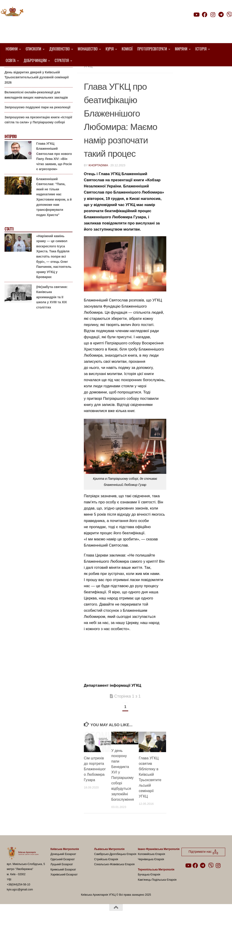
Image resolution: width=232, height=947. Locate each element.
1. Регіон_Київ (97, 73)
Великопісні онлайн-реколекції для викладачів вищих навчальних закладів (36, 118)
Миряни (181, 49)
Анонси (10, 73)
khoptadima (98, 188)
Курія (110, 49)
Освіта (11, 60)
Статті (9, 252)
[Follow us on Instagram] (212, 14)
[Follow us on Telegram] (221, 14)
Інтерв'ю (10, 159)
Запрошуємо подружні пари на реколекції (37, 130)
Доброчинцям (35, 60)
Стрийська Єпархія (106, 882)
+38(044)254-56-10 (18, 907)
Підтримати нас (200, 23)
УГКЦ (88, 89)
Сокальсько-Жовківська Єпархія (114, 887)
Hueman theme (60, 937)
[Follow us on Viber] (229, 14)
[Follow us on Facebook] (204, 14)
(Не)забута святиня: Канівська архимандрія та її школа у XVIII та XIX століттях (52, 320)
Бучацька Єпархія (149, 897)
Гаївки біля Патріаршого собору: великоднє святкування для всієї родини (37, 82)
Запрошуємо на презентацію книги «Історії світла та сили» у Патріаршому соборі (38, 143)
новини (148, 84)
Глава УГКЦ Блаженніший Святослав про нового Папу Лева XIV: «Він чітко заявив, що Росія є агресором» (54, 179)
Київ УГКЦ (129, 84)
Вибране (109, 84)
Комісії (127, 49)
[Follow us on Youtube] (196, 14)
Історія (201, 49)
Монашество (88, 49)
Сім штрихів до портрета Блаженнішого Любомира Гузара (95, 792)
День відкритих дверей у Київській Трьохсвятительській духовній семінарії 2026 (37, 100)
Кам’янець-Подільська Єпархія (157, 903)
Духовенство (59, 49)
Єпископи (33, 49)
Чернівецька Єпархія (151, 882)
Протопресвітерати (152, 49)
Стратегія (62, 60)
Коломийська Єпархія (151, 877)
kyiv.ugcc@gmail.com (20, 912)
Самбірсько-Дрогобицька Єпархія (115, 877)
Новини (12, 49)
